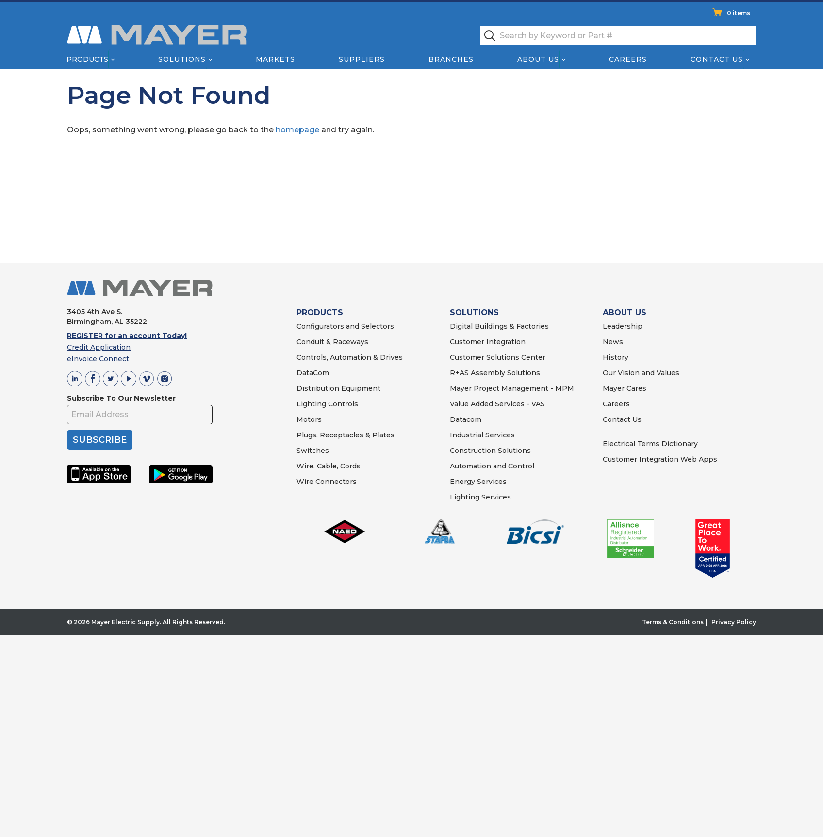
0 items (738, 12)
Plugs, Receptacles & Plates (345, 435)
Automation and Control (492, 466)
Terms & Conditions (673, 622)
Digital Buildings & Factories (499, 326)
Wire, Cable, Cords (328, 466)
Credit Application (99, 347)
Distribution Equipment (338, 388)
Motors (309, 419)
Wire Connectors (326, 481)
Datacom (465, 419)
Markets (275, 59)
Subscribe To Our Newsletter (121, 398)
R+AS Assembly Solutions (495, 373)
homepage (297, 129)
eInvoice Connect (98, 358)
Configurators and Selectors (345, 326)
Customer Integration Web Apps (660, 459)
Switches (312, 450)
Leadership (622, 326)
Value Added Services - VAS (497, 404)
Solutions (182, 59)
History (615, 357)
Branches (451, 59)
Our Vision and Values (641, 373)
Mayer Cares (624, 388)
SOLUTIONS (474, 312)
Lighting (311, 404)
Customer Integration (488, 342)
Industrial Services (482, 435)
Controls (342, 404)
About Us (539, 59)
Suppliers (362, 59)
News (613, 342)
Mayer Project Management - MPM (512, 388)
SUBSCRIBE (100, 440)
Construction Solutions (490, 450)
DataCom (312, 373)
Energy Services (478, 481)
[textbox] (618, 35)
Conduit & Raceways (332, 342)
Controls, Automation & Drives (349, 357)
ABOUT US (624, 312)
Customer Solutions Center (497, 357)
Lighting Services (480, 497)
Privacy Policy (733, 622)
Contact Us (717, 59)
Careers (628, 59)
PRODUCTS (319, 312)
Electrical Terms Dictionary (650, 443)
